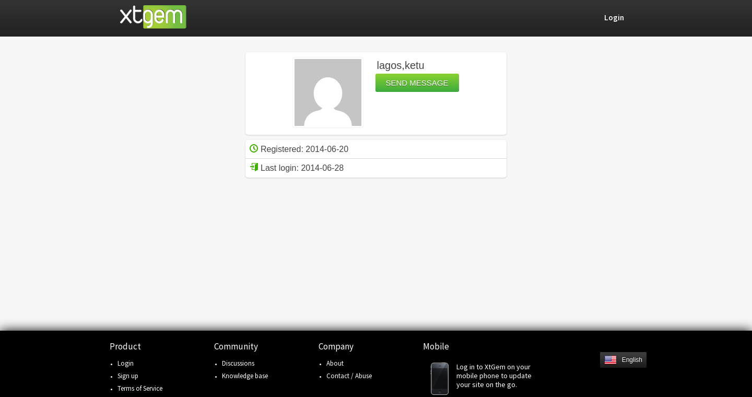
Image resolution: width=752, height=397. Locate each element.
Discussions (238, 363)
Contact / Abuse (349, 375)
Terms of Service (140, 388)
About (335, 363)
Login (126, 363)
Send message (417, 82)
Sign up (128, 375)
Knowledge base (245, 375)
